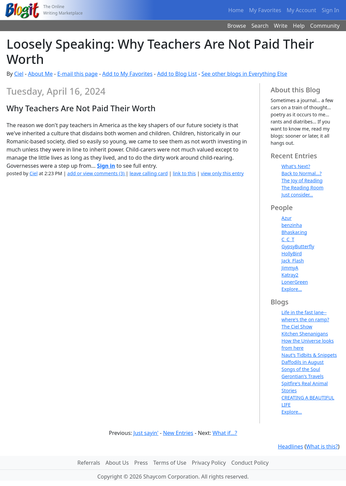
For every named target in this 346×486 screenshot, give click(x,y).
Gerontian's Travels (302, 376)
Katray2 (289, 275)
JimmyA (289, 267)
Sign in (106, 165)
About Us (117, 462)
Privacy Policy (209, 462)
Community (325, 25)
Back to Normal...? (301, 173)
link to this (184, 173)
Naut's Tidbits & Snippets (309, 355)
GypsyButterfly (297, 246)
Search (260, 25)
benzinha (291, 225)
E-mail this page (77, 73)
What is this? (322, 446)
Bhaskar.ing (294, 232)
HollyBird (291, 253)
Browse (236, 25)
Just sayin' (145, 433)
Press (141, 462)
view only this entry (222, 173)
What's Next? (295, 166)
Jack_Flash (292, 260)
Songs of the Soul (300, 369)
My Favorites (265, 10)
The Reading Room (302, 187)
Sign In (330, 10)
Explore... (291, 289)
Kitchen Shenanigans (304, 333)
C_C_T (287, 239)
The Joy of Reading (302, 180)
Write (281, 25)
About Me (40, 73)
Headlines (290, 446)
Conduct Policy (249, 462)
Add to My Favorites (127, 73)
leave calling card (148, 173)
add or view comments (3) (96, 173)
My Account (301, 10)
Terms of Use (170, 462)
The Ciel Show (296, 326)
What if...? (225, 433)
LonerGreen (294, 282)
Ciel (18, 73)
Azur (286, 218)
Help (299, 25)
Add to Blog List (177, 73)
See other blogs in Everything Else (244, 73)
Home (236, 10)
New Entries (178, 433)
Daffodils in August (302, 362)
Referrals (88, 462)
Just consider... (297, 194)
